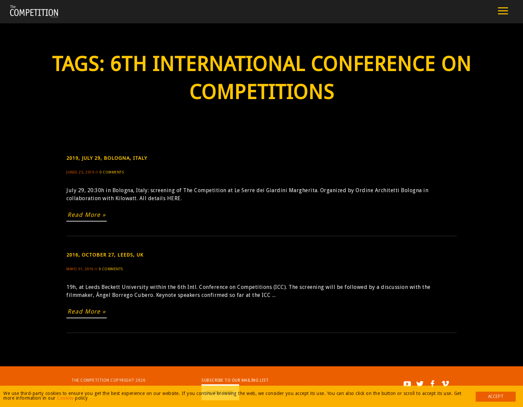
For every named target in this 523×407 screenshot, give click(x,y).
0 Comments (111, 172)
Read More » (86, 214)
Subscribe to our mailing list (235, 380)
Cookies (65, 398)
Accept (495, 396)
